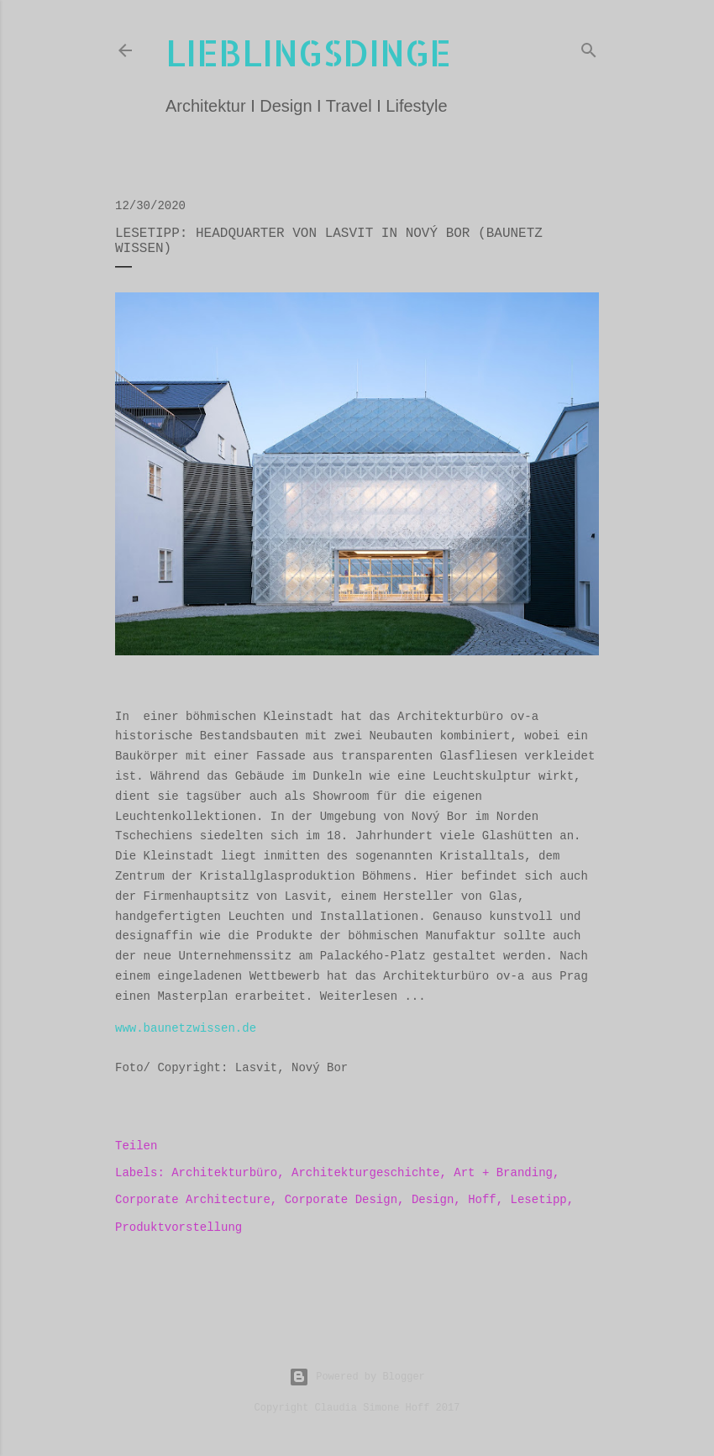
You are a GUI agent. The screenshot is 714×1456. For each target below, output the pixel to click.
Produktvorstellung (178, 1227)
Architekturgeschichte (365, 1173)
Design (433, 1199)
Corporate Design (341, 1199)
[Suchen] (589, 47)
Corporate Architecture (192, 1199)
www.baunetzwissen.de (185, 1028)
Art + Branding (503, 1173)
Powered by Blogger (357, 1377)
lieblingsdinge (308, 52)
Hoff (482, 1199)
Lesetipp (539, 1199)
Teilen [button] (136, 1146)
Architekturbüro (224, 1173)
